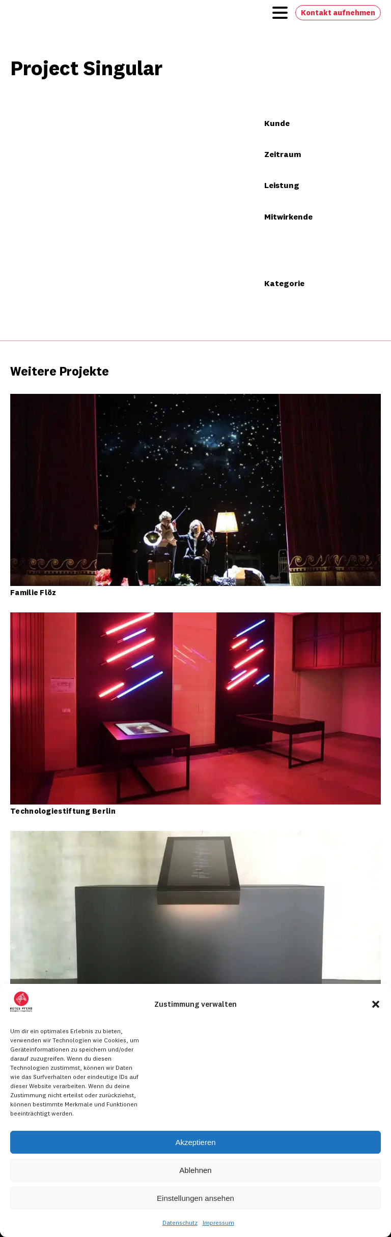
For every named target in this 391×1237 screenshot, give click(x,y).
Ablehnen (195, 1170)
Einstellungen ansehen (195, 1198)
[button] (376, 1004)
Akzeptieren (195, 1142)
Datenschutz (180, 1222)
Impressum (218, 1222)
